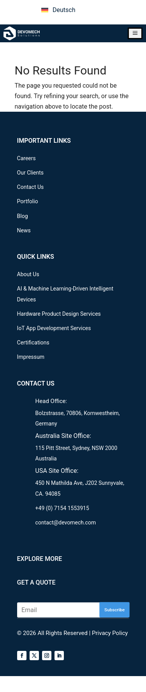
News (24, 230)
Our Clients (30, 173)
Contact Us (30, 187)
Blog (22, 216)
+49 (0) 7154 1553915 (62, 508)
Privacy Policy (110, 633)
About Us (28, 274)
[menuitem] (58, 10)
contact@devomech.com (65, 522)
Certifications (33, 342)
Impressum (30, 357)
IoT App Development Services (54, 328)
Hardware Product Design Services (59, 314)
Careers (26, 158)
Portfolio (27, 201)
